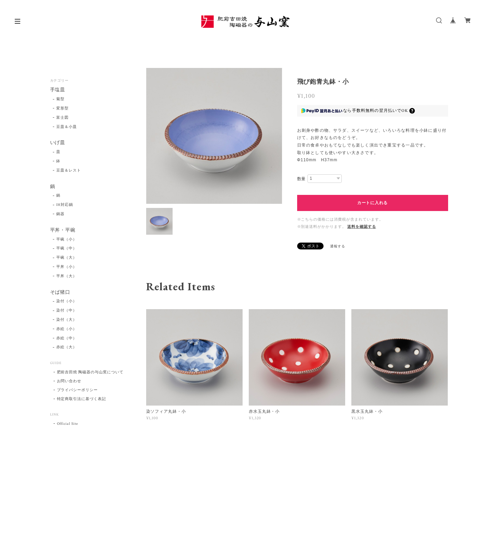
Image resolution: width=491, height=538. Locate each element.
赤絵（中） (66, 338)
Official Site (67, 423)
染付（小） (66, 301)
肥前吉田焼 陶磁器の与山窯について (90, 372)
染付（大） (66, 319)
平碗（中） (66, 248)
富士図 (62, 117)
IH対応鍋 (64, 204)
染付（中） (66, 310)
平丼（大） (66, 276)
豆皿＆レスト (68, 170)
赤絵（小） (66, 329)
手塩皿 (58, 90)
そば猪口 (60, 292)
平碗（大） (66, 257)
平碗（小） (66, 239)
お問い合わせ (69, 381)
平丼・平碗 (63, 230)
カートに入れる (372, 202)
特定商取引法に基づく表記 (81, 399)
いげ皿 (58, 143)
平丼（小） (66, 267)
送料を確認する (361, 226)
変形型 (62, 108)
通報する (337, 246)
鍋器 (60, 214)
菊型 (60, 99)
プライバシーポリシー (77, 390)
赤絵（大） (66, 347)
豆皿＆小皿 (66, 127)
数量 (301, 178)
